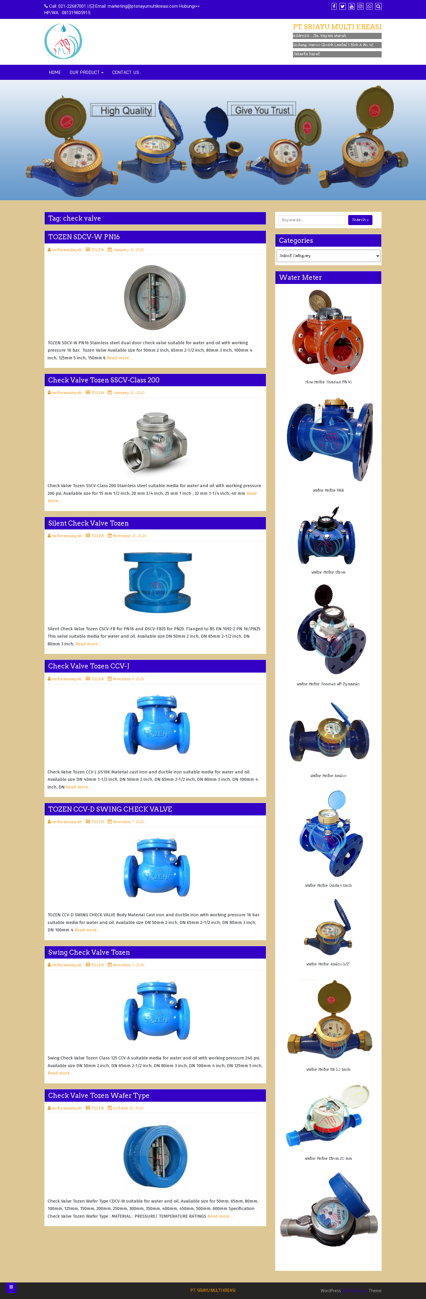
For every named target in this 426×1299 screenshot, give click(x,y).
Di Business (355, 1290)
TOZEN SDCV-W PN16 (84, 237)
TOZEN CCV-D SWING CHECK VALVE (110, 809)
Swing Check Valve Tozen (89, 952)
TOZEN (97, 250)
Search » (360, 219)
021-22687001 (72, 6)
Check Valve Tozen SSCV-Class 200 (103, 380)
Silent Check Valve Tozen (88, 523)
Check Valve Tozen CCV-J (88, 666)
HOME (55, 72)
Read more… (119, 358)
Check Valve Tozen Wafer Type (99, 1095)
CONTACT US (125, 72)
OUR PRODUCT (85, 72)
